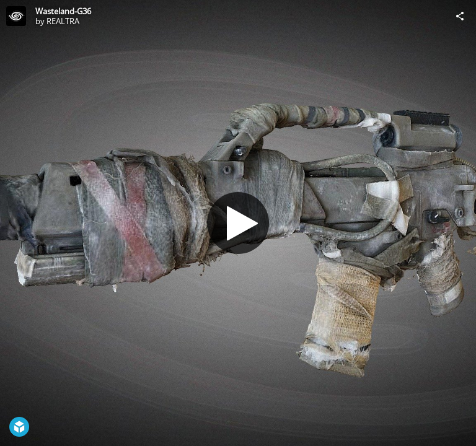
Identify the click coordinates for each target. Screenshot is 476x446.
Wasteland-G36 (63, 11)
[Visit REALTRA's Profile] (16, 16)
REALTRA (62, 21)
